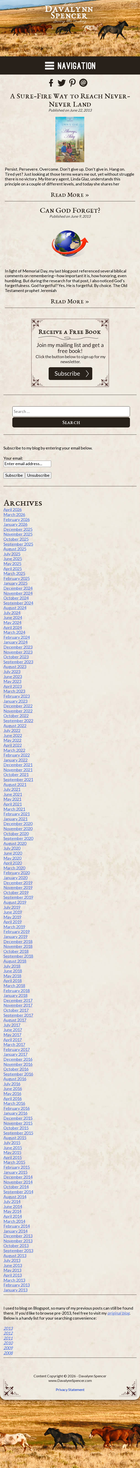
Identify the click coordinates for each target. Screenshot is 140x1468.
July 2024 (11, 612)
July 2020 (11, 848)
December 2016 (17, 1059)
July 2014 (11, 1201)
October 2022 (16, 715)
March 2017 (14, 1044)
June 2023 (12, 676)
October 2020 (16, 833)
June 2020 (12, 853)
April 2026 (12, 509)
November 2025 (17, 534)
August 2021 (14, 784)
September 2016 (18, 1073)
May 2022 (12, 740)
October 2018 (16, 951)
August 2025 (14, 548)
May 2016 (12, 1093)
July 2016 (11, 1083)
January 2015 (15, 1172)
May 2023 (12, 681)
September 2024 (18, 602)
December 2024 (17, 588)
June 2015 (12, 1147)
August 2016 (14, 1078)
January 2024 (15, 641)
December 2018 (17, 941)
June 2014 (12, 1206)
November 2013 (17, 1240)
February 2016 (16, 1108)
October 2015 (16, 1127)
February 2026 (16, 519)
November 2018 (17, 946)
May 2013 (12, 1270)
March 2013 (14, 1280)
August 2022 (14, 725)
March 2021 (14, 808)
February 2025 (16, 578)
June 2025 (12, 558)
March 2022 (14, 750)
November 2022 (17, 710)
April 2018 (12, 980)
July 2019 (11, 907)
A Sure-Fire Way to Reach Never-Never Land (70, 99)
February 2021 (16, 813)
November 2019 (17, 887)
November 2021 (17, 769)
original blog (118, 1313)
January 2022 (15, 759)
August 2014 (14, 1196)
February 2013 (16, 1284)
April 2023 (12, 686)
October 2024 (16, 597)
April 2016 (12, 1098)
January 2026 (15, 524)
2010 (8, 1342)
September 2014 (18, 1191)
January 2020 (15, 877)
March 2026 (14, 514)
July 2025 (11, 553)
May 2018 (12, 975)
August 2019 (14, 902)
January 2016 (15, 1113)
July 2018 (11, 966)
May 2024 (12, 622)
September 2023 (18, 661)
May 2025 (12, 563)
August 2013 (14, 1255)
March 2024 (14, 632)
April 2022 (12, 745)
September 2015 (18, 1132)
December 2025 (17, 529)
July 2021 (11, 789)
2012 (8, 1333)
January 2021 (15, 818)
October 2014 (16, 1186)
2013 (8, 1328)
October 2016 (16, 1068)
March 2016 (14, 1103)
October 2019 (16, 892)
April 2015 (12, 1157)
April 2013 (12, 1275)
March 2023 (14, 691)
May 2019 (12, 916)
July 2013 (11, 1260)
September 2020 (18, 838)
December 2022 (17, 705)
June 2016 (12, 1088)
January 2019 (15, 936)
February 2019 (16, 931)
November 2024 (17, 593)
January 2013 (15, 1289)
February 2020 (16, 872)
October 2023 (16, 656)
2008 (8, 1352)
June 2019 (12, 911)
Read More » (70, 194)
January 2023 (15, 701)
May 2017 (12, 1034)
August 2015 (14, 1137)
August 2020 (14, 843)
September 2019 (18, 897)
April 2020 (12, 862)
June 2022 (12, 735)
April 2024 (12, 627)
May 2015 (12, 1152)
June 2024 (12, 617)
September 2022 (18, 720)
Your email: (13, 458)
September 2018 (18, 956)
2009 (8, 1347)
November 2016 (17, 1064)
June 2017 (12, 1029)
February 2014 (16, 1225)
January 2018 (15, 995)
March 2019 (14, 926)
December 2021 (17, 764)
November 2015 (17, 1123)
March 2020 (14, 867)
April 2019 (12, 921)
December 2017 (17, 1000)
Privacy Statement (70, 1389)
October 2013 (16, 1245)
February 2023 (16, 696)
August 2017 (14, 1019)
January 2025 (15, 583)
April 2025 (12, 568)
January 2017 (15, 1054)
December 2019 (17, 882)
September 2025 (18, 544)
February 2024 (16, 637)
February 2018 (16, 990)
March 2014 (14, 1221)
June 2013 (12, 1265)
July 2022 (11, 730)
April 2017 (12, 1039)
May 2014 (12, 1211)
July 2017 (11, 1024)
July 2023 (11, 671)
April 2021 (12, 803)
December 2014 (17, 1176)
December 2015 (17, 1118)
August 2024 (14, 607)
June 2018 (12, 970)
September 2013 (18, 1250)
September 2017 (18, 1015)
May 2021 (12, 798)
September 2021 (18, 779)
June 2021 (12, 794)
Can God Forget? (70, 210)
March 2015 (14, 1162)
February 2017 (16, 1049)
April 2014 (12, 1216)
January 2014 (15, 1230)
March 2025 (14, 573)
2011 (8, 1338)
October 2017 (16, 1010)
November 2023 (17, 651)
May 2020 (12, 858)
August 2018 (14, 961)
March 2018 (14, 985)
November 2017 (17, 1005)
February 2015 (16, 1167)
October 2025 (16, 539)
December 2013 (17, 1235)
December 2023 (17, 646)
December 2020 (17, 823)
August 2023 (14, 666)
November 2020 (17, 828)
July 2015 (11, 1142)
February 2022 (16, 754)
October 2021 (16, 774)
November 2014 (17, 1181)
